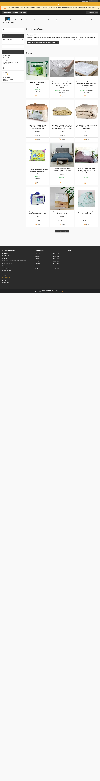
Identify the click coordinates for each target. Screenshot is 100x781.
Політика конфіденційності (59, 291)
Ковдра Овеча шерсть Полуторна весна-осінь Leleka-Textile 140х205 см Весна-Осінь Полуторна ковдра (62, 127)
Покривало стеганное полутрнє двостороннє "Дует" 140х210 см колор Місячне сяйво (62, 170)
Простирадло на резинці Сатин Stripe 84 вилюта (87, 212)
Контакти (72, 19)
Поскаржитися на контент (47, 291)
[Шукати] (22, 30)
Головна (28, 19)
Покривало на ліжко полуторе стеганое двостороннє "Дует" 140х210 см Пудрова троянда (86, 170)
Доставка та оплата (61, 19)
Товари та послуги (38, 19)
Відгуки (4, 46)
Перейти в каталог (69, 4)
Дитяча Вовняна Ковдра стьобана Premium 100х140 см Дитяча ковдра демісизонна (86, 127)
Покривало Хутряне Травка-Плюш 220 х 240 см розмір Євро (43, 42)
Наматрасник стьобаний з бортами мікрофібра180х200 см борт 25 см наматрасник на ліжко (86, 83)
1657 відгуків (85, 1)
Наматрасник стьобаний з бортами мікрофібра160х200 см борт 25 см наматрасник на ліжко (62, 83)
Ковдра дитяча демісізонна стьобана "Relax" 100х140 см (37, 212)
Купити (38, 96)
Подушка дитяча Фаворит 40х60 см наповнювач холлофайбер (37, 170)
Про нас (50, 19)
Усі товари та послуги (61, 231)
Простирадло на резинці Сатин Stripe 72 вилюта (62, 212)
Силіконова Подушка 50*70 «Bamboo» (37, 83)
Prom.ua (57, 290)
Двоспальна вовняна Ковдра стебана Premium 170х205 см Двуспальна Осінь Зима (37, 127)
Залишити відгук (83, 19)
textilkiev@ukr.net (7, 74)
